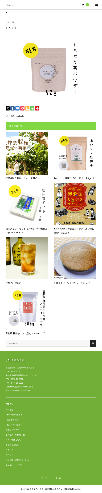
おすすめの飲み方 (14, 425)
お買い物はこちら (13, 440)
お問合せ (9, 455)
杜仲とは (9, 409)
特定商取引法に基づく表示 (17, 460)
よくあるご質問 (12, 445)
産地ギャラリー (12, 430)
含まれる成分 (13, 420)
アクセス (9, 450)
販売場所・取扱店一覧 (15, 435)
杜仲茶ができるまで (15, 414)
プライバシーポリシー (15, 465)
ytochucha (20, 116)
